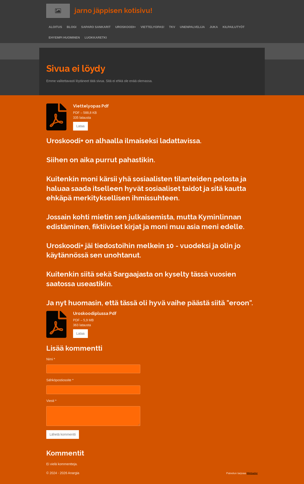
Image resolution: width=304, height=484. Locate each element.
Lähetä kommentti (63, 434)
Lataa (80, 126)
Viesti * (51, 401)
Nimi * (50, 359)
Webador (252, 473)
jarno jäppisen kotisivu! (113, 10)
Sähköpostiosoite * (60, 380)
